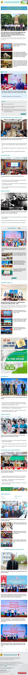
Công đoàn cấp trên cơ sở (6, 282)
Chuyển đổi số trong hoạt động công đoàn (10, 450)
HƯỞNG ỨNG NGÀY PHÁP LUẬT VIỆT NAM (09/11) (12, 96)
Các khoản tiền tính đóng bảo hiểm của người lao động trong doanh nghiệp (14, 447)
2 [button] (25, 15)
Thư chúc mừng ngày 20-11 (9, 104)
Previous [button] (1, 650)
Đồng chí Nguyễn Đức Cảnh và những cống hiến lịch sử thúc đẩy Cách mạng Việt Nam (14, 218)
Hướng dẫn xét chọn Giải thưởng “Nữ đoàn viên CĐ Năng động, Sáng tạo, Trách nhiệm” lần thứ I (14, 184)
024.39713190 (5, 659)
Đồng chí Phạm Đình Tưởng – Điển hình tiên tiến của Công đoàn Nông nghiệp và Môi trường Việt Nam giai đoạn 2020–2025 (13, 644)
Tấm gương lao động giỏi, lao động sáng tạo (14, 549)
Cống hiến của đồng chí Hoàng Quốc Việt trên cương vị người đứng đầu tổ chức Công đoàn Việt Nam (13, 212)
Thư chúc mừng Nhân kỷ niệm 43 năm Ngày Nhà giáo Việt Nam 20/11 (13, 152)
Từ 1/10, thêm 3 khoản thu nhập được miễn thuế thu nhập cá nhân (14, 443)
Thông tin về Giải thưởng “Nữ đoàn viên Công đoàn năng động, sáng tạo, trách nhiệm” (14, 187)
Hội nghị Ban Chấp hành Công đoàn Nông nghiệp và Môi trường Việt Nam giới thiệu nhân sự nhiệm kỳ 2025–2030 (14, 139)
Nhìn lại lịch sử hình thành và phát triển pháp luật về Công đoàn (13, 222)
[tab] (12, 228)
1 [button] (24, 15)
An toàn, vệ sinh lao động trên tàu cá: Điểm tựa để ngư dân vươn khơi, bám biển (13, 520)
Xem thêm (14, 278)
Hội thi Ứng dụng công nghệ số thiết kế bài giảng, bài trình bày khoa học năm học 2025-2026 (14, 471)
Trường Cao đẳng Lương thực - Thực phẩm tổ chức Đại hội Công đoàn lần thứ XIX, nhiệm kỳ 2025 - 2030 (14, 411)
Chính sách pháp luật (5, 414)
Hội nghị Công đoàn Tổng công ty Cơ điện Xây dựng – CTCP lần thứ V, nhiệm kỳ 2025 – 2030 (13, 303)
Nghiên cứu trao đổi (5, 191)
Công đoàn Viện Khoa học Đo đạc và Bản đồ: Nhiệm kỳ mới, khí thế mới (14, 398)
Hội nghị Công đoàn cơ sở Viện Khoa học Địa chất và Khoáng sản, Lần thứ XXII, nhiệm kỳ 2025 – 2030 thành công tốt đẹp (14, 407)
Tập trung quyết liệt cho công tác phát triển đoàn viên (12, 176)
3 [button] (26, 15)
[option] (14, 8)
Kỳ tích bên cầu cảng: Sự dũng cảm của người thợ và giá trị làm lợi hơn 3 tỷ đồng (14, 572)
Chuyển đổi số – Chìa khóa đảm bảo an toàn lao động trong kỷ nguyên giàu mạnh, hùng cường (13, 480)
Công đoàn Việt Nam (5, 155)
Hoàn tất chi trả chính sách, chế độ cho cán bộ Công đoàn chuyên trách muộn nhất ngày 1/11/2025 (13, 436)
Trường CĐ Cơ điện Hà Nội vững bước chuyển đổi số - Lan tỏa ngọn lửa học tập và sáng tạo (14, 483)
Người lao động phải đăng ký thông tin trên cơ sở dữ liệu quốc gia (14, 220)
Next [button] (26, 650)
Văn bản (3, 101)
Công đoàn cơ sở (4, 376)
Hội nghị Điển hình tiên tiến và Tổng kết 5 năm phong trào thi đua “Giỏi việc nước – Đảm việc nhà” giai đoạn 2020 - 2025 (14, 249)
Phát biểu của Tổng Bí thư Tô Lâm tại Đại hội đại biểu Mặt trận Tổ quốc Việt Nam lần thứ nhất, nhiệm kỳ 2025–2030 (14, 91)
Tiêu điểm (4, 72)
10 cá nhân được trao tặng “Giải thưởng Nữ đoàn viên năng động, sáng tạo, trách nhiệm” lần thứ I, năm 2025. (14, 181)
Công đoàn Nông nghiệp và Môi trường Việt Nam (11, 117)
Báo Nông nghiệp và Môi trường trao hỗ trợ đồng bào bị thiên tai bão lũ (14, 149)
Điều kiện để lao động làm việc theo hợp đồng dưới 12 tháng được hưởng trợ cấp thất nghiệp (14, 441)
